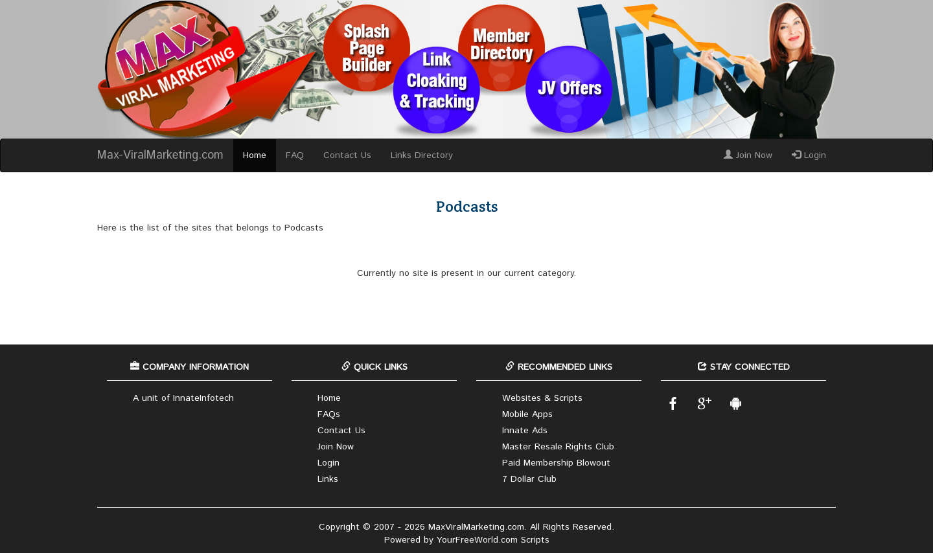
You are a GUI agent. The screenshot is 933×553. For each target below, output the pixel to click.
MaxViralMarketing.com (476, 527)
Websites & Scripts (542, 398)
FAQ (295, 155)
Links (327, 479)
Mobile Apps (527, 414)
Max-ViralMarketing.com (160, 155)
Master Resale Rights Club (558, 446)
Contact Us (347, 155)
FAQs (328, 414)
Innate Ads (524, 430)
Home (254, 155)
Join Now (748, 155)
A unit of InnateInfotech (183, 398)
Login (809, 155)
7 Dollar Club (529, 479)
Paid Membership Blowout (556, 463)
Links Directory (422, 155)
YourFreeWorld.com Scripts (493, 540)
